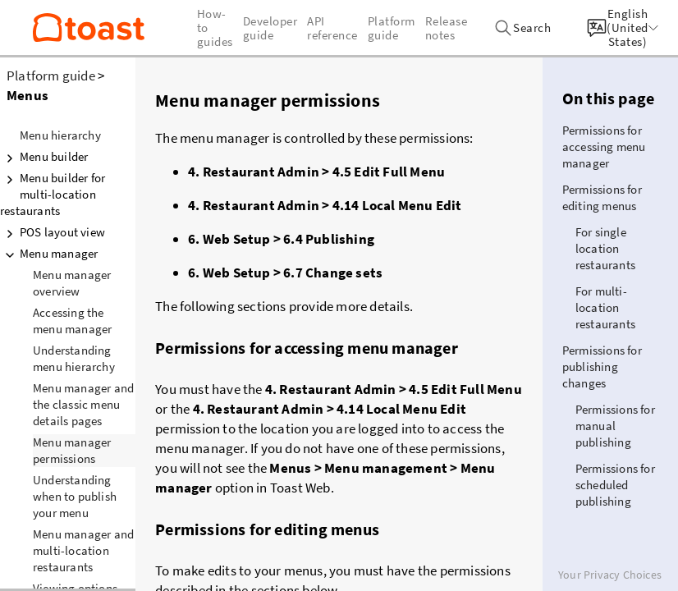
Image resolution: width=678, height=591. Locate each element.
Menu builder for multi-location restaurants (52, 194)
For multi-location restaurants (605, 307)
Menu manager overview (72, 283)
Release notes (446, 28)
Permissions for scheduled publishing (615, 484)
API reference (332, 28)
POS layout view (52, 232)
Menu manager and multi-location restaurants (83, 550)
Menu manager (49, 253)
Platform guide (51, 75)
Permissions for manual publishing (615, 425)
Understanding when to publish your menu (75, 496)
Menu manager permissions (72, 450)
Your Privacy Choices (610, 574)
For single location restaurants (605, 248)
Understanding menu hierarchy (74, 358)
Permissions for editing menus (602, 197)
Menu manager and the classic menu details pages (83, 404)
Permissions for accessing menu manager (604, 146)
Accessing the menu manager (72, 321)
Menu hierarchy (60, 135)
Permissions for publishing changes (602, 366)
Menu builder (44, 157)
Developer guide (270, 28)
